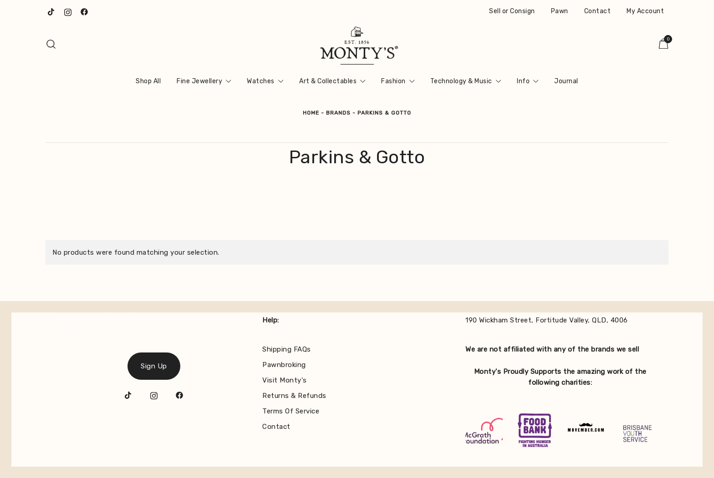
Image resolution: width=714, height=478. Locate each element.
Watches (261, 81)
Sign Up (154, 366)
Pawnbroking (284, 365)
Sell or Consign (512, 11)
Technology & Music (461, 81)
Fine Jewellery (199, 81)
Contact (597, 11)
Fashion (393, 81)
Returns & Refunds (294, 396)
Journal (566, 81)
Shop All (148, 81)
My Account (645, 11)
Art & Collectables (328, 81)
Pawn (559, 11)
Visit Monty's (284, 380)
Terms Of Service (290, 411)
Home (311, 113)
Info (523, 81)
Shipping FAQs (286, 349)
